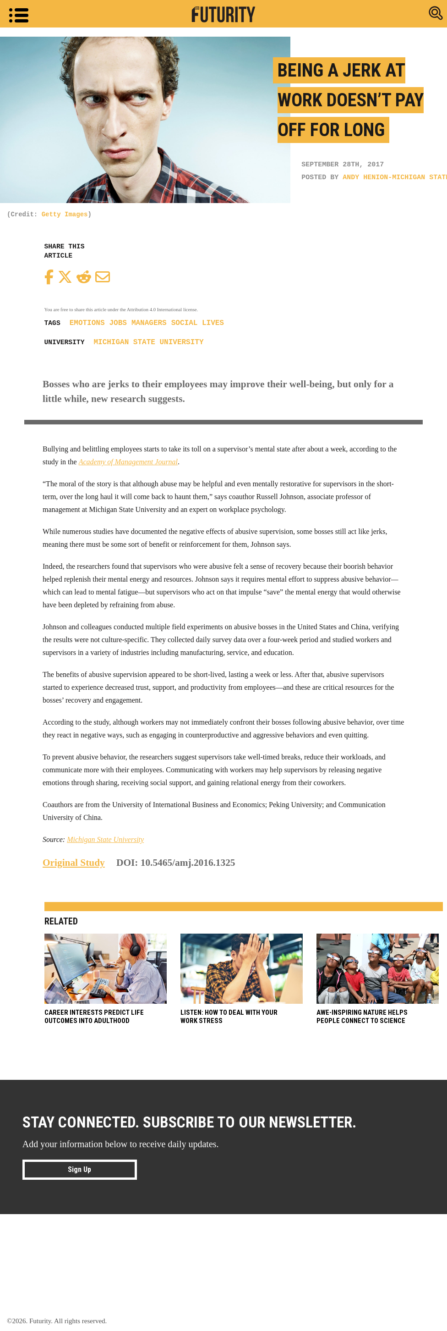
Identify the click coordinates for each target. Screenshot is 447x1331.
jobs (118, 323)
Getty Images (65, 214)
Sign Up (79, 1169)
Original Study (74, 862)
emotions (87, 323)
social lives (197, 323)
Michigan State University (148, 342)
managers (149, 323)
